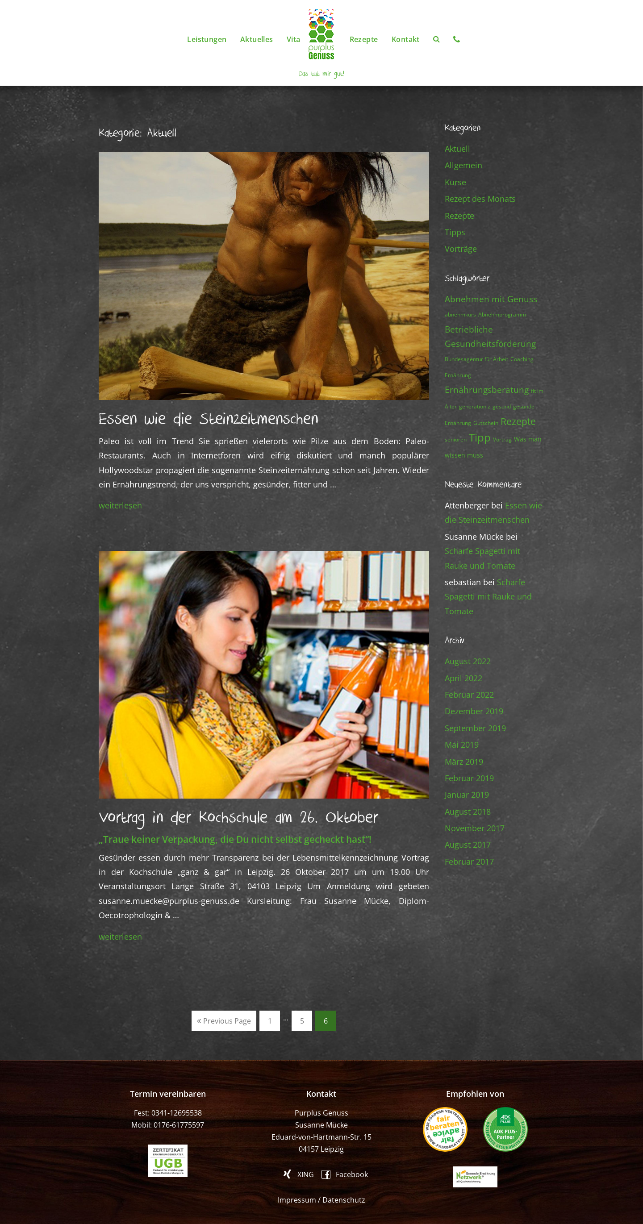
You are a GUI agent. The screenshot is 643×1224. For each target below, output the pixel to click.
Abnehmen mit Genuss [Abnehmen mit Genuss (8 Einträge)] (491, 299)
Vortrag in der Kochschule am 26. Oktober (239, 818)
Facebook (352, 1174)
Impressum (297, 1200)
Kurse (455, 182)
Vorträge (461, 248)
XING (305, 1174)
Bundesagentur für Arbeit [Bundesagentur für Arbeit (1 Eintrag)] (476, 359)
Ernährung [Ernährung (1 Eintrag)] (458, 375)
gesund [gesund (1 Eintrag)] (502, 406)
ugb (168, 1161)
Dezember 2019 (474, 711)
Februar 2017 (469, 861)
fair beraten (445, 1129)
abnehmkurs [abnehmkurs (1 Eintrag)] (460, 314)
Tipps (455, 232)
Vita (294, 39)
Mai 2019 (462, 744)
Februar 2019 (469, 778)
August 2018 (468, 811)
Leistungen (207, 39)
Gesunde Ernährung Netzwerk (475, 1177)
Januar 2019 (467, 794)
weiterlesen (120, 505)
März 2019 (464, 761)
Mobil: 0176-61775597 (167, 1125)
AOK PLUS (505, 1129)
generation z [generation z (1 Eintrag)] (474, 406)
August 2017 (468, 844)
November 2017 (475, 828)
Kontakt (406, 39)
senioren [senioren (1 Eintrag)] (456, 439)
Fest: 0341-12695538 (168, 1113)
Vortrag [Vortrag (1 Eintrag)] (502, 439)
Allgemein (463, 165)
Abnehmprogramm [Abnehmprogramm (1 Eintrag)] (502, 314)
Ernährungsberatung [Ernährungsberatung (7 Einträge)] (487, 389)
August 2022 (468, 661)
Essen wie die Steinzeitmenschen (208, 419)
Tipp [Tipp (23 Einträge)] (480, 437)
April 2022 (463, 678)
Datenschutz (343, 1200)
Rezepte (364, 39)
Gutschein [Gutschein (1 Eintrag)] (485, 423)
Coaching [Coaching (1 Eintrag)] (522, 359)
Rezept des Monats (480, 198)
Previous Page (224, 1021)
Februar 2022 (469, 694)
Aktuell (457, 148)
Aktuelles (256, 39)
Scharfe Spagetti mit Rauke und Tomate (488, 596)
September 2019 (475, 728)
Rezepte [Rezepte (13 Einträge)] (518, 421)
